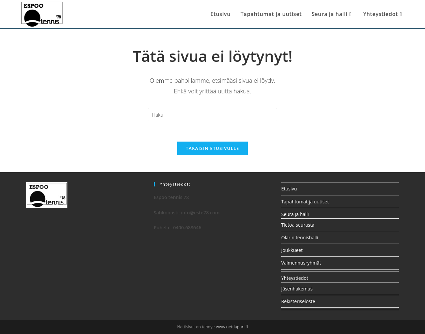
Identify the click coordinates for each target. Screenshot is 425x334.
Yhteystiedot (294, 278)
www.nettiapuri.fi (232, 327)
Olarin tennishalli (299, 237)
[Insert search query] (212, 114)
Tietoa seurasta (297, 225)
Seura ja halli (295, 214)
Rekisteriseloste (298, 301)
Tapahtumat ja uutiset (305, 201)
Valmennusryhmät (301, 263)
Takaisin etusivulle (212, 148)
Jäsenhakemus (296, 288)
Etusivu (289, 188)
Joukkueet (292, 250)
